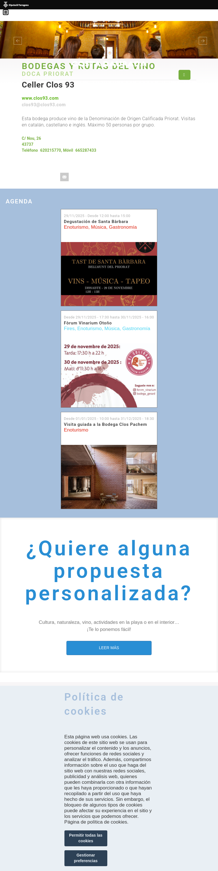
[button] (16, 40)
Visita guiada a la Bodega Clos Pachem (105, 424)
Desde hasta (109, 317)
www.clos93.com (40, 98)
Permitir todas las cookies (85, 838)
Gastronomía (123, 227)
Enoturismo (76, 227)
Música (98, 227)
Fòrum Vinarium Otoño (88, 323)
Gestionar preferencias (85, 858)
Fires (69, 328)
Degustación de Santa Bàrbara (96, 221)
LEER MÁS (109, 647)
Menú (8, 8)
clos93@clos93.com (44, 104)
